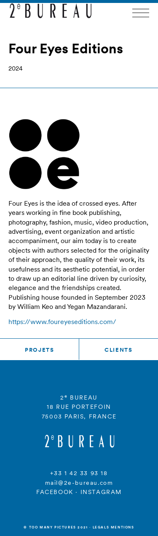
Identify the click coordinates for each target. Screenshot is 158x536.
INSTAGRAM (101, 492)
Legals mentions (113, 527)
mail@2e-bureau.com (79, 482)
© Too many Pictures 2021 (56, 527)
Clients (118, 349)
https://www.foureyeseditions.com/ (62, 321)
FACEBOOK (54, 492)
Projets (39, 349)
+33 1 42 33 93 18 (78, 473)
